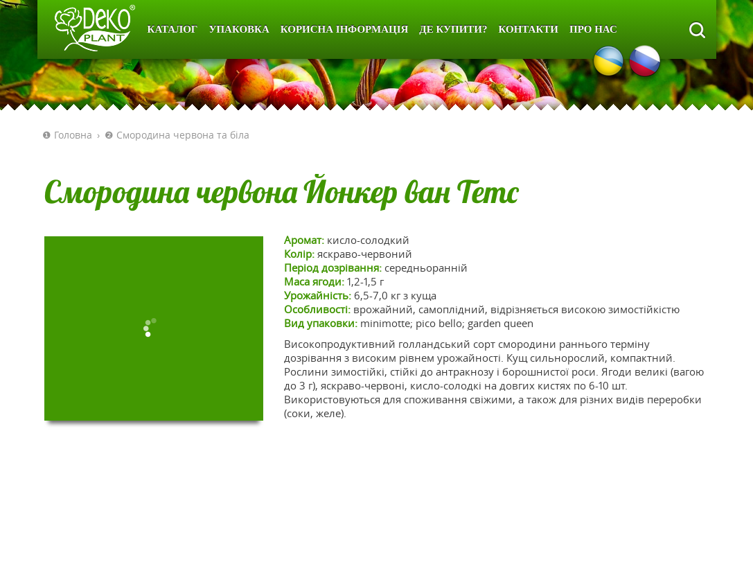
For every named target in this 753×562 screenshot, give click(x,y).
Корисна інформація (345, 29)
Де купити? (453, 29)
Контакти (528, 29)
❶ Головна (67, 134)
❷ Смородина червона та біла (177, 134)
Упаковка (239, 29)
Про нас (593, 29)
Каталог (173, 29)
